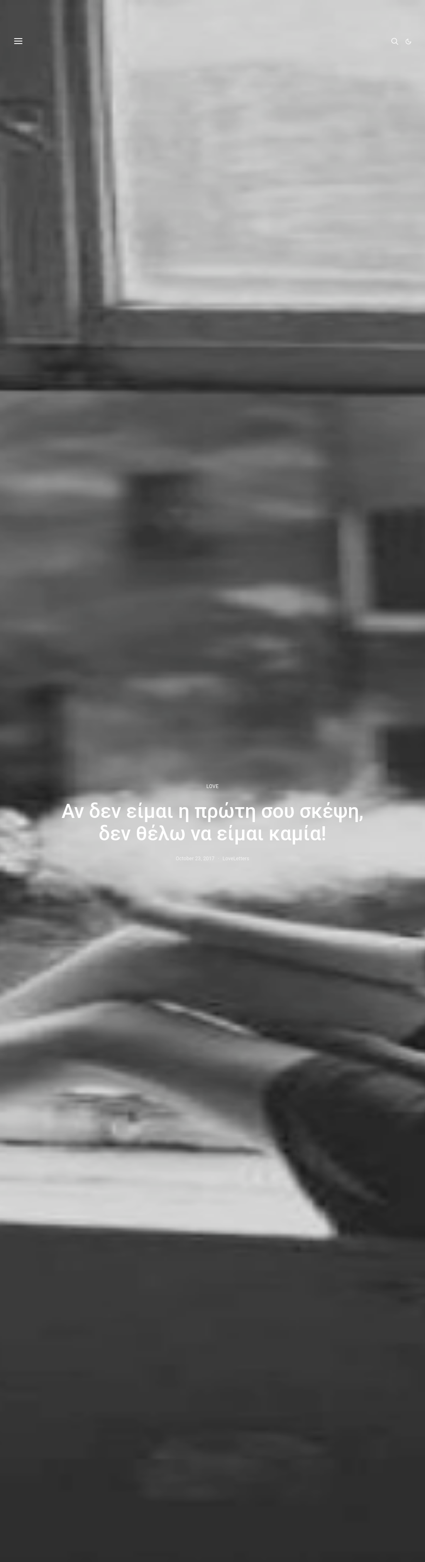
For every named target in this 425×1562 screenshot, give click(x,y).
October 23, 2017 (195, 859)
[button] (408, 41)
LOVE (212, 786)
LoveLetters (235, 859)
